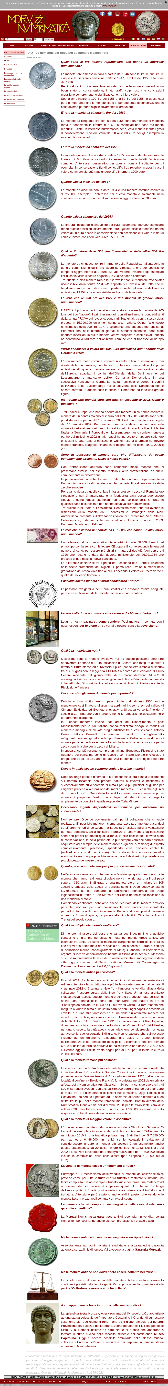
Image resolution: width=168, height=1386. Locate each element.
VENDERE (69, 1377)
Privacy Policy (109, 5)
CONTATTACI (94, 1377)
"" (98, 1288)
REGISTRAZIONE (55, 1377)
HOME (14, 1377)
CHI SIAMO (81, 1377)
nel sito (29, 39)
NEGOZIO (23, 1377)
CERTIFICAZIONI (37, 1377)
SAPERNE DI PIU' (110, 1377)
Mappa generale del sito (145, 1377)
